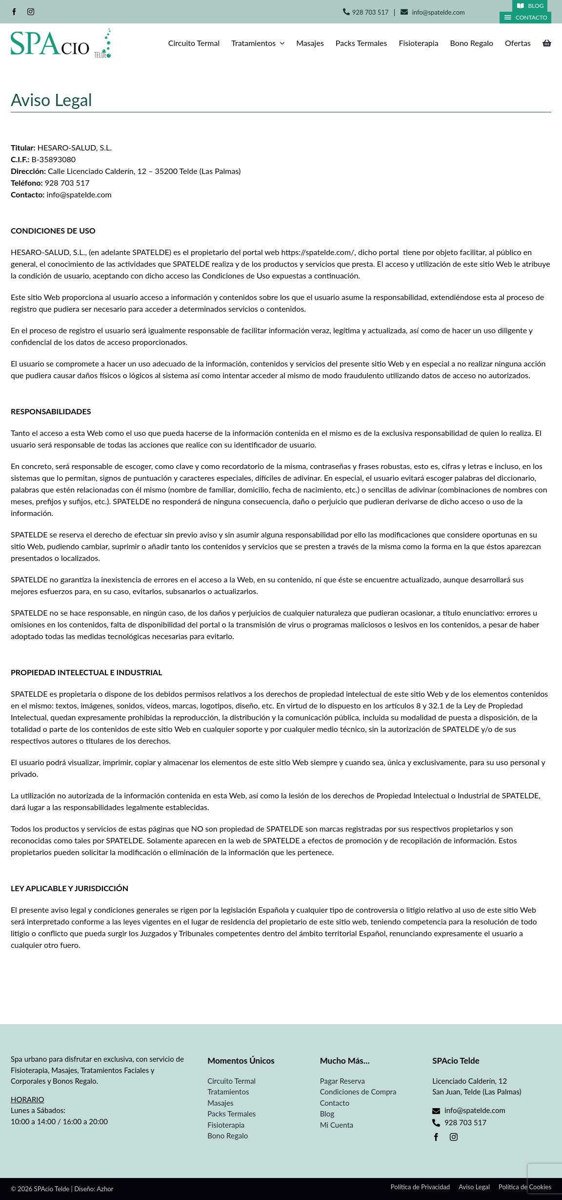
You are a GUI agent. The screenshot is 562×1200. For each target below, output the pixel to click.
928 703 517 (370, 12)
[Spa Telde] (61, 32)
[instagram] (30, 11)
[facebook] (14, 11)
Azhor (105, 1189)
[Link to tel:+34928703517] (346, 11)
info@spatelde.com (438, 12)
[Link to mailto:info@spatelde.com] (404, 12)
